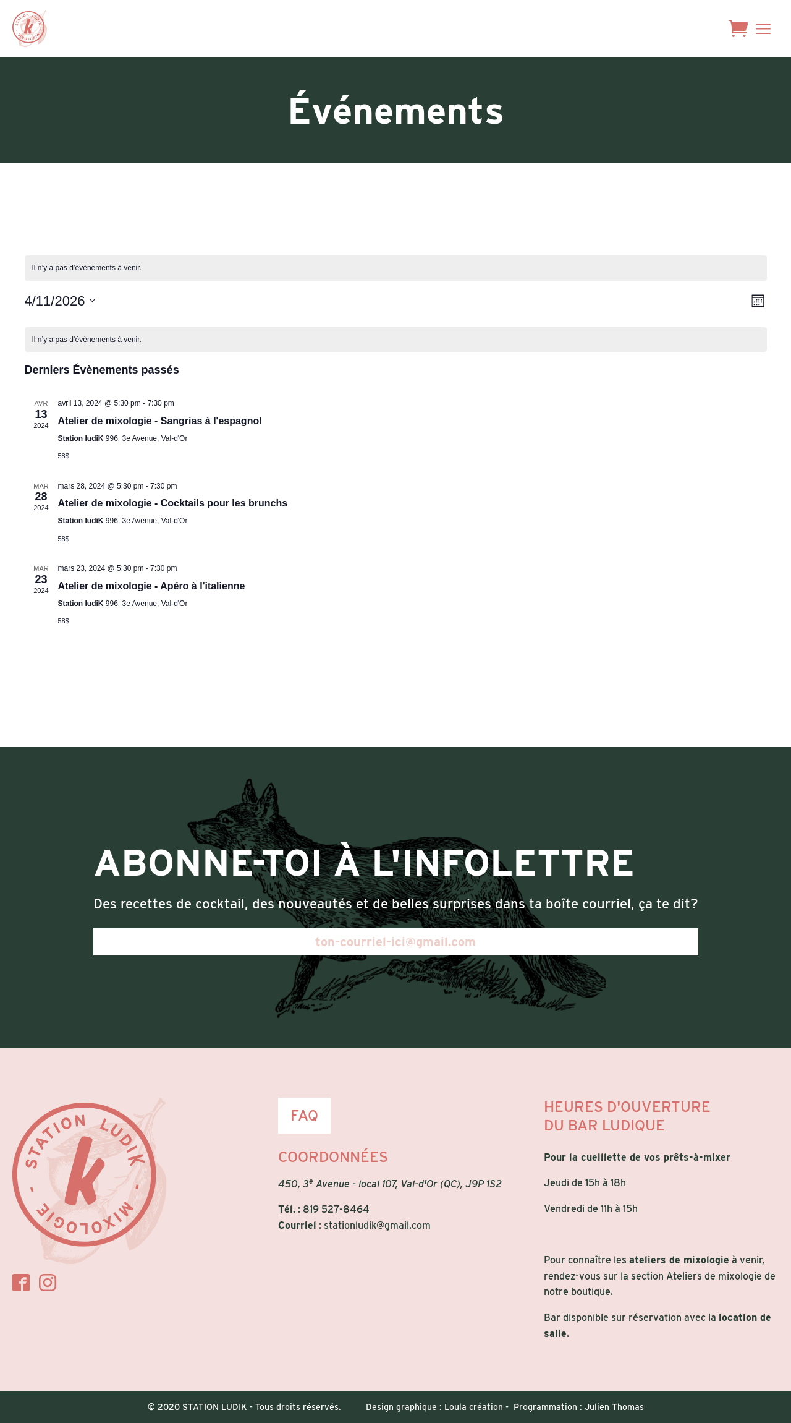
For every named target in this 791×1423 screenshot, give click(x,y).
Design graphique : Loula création (434, 1407)
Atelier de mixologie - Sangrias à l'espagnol (160, 421)
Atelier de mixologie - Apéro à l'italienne (151, 586)
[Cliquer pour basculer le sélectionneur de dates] (60, 301)
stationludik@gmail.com (377, 1225)
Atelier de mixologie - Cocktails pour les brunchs (173, 503)
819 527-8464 (336, 1209)
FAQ (304, 1115)
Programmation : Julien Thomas (579, 1407)
